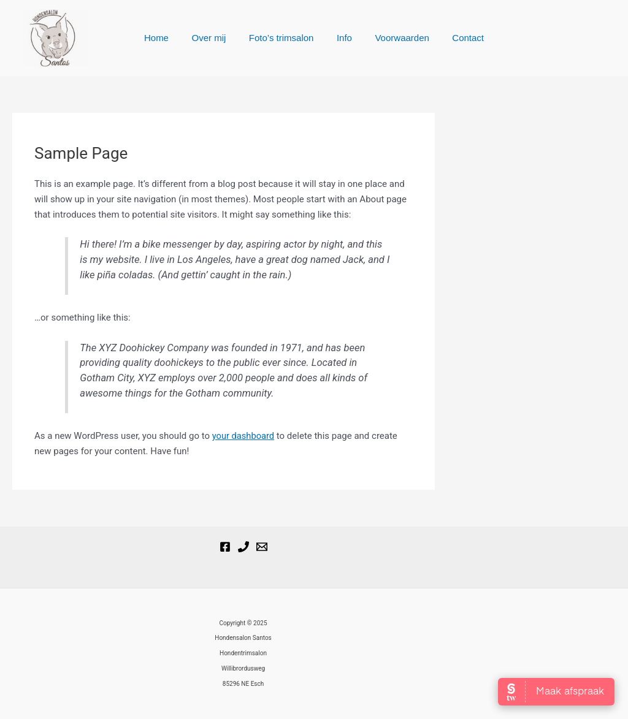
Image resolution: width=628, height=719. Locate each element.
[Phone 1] (243, 546)
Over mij (216, 37)
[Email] (261, 546)
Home (168, 37)
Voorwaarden (395, 37)
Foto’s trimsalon (283, 37)
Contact (457, 37)
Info (342, 37)
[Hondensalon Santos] (225, 546)
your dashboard (244, 435)
